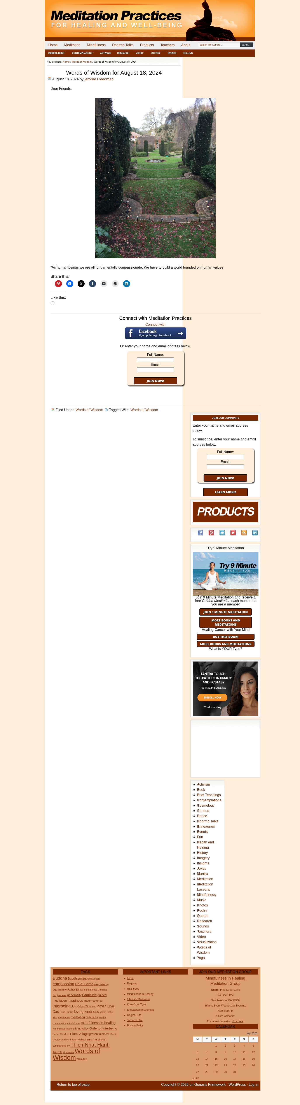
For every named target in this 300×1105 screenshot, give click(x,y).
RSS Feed (244, 532)
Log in (253, 1084)
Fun (200, 837)
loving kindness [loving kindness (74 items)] (86, 1012)
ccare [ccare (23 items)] (97, 978)
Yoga (201, 958)
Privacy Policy (135, 1025)
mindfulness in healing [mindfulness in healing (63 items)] (98, 1023)
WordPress (237, 1084)
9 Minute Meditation (138, 999)
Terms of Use (135, 1020)
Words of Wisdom (89, 410)
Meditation (72, 45)
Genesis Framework (210, 1084)
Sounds (203, 926)
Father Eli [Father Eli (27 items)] (73, 989)
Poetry (202, 910)
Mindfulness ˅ (56, 53)
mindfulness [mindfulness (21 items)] (73, 1023)
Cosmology (206, 805)
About (185, 45)
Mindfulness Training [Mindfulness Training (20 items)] (64, 1028)
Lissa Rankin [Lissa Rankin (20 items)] (66, 1012)
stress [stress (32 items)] (101, 1039)
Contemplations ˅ (83, 53)
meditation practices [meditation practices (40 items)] (84, 1017)
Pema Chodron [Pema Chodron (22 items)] (61, 1034)
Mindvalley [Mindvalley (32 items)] (82, 1028)
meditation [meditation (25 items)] (64, 1017)
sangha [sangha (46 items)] (92, 1039)
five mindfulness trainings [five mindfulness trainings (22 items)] (93, 989)
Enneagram (206, 826)
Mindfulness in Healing (140, 994)
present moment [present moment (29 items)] (99, 1034)
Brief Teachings (209, 795)
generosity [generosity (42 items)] (74, 995)
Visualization (207, 942)
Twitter (222, 532)
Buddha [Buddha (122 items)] (60, 978)
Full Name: (155, 355)
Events (172, 53)
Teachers (167, 45)
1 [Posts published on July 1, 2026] (216, 1045)
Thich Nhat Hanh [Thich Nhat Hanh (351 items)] (90, 1045)
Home (53, 45)
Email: (155, 364)
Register (132, 983)
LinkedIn (255, 532)
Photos (202, 905)
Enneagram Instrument (140, 1009)
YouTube (233, 532)
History (202, 853)
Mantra (202, 874)
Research (123, 53)
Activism (105, 53)
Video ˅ (140, 53)
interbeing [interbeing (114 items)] (62, 1006)
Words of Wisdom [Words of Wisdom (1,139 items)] (76, 1054)
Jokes (201, 868)
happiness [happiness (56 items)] (75, 1000)
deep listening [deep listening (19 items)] (101, 984)
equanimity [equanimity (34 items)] (60, 989)
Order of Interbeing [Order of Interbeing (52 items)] (103, 1028)
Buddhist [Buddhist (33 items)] (88, 978)
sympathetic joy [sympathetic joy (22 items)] (61, 1045)
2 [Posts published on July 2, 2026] (225, 1045)
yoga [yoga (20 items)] (79, 1058)
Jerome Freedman (99, 79)
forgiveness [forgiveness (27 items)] (59, 995)
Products (147, 45)
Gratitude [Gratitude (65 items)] (89, 995)
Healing (188, 53)
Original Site (134, 1015)
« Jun (196, 1078)
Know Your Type (136, 1004)
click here (237, 1021)
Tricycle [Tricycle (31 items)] (57, 1052)
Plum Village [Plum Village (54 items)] (79, 1034)
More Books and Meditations (225, 622)
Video (201, 937)
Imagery (203, 858)
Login (130, 978)
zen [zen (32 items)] (84, 1058)
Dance (202, 816)
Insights (203, 863)
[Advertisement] (237, 15)
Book (201, 790)
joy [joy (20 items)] (93, 1006)
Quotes (202, 916)
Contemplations (209, 800)
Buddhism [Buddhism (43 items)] (75, 978)
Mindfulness (96, 45)
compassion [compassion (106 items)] (63, 984)
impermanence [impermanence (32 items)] (93, 1000)
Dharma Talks (123, 45)
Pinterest (211, 532)
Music (201, 900)
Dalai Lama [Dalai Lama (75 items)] (84, 984)
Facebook (200, 532)
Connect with (155, 331)
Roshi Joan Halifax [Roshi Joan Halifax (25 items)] (75, 1039)
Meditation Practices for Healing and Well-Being (95, 15)
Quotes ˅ (156, 53)
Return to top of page (73, 1084)
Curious (203, 811)
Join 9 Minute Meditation (226, 612)
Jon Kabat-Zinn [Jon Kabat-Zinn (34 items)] (81, 1006)
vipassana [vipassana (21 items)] (68, 1052)
